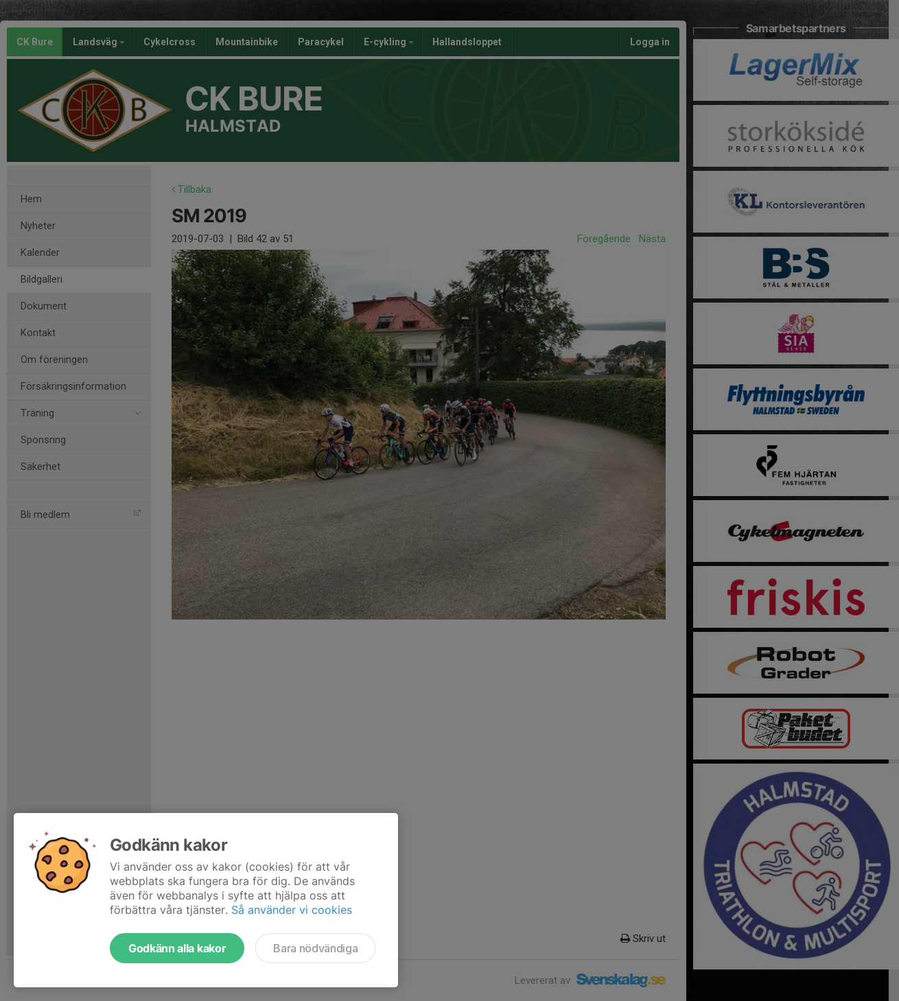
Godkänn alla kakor (177, 948)
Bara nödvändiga (315, 948)
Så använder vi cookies (291, 910)
